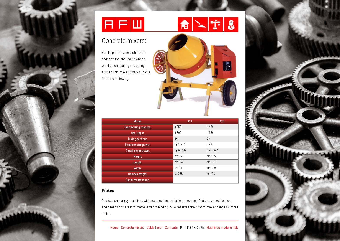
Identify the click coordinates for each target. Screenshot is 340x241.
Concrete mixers (132, 228)
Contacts (171, 228)
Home (114, 228)
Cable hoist (154, 228)
